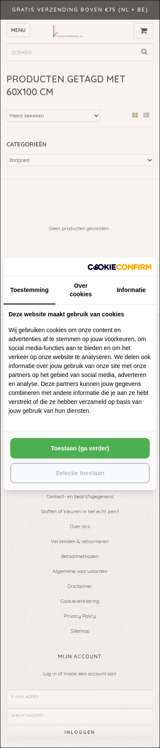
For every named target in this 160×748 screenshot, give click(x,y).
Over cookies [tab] (81, 290)
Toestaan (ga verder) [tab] (80, 448)
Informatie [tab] (131, 289)
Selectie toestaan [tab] (79, 473)
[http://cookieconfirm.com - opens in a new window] (119, 266)
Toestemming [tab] (29, 289)
